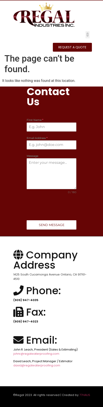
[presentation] (51, 207)
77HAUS (84, 395)
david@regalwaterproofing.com (36, 365)
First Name (35, 120)
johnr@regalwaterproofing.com (36, 354)
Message (32, 156)
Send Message (51, 225)
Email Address (37, 138)
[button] (87, 34)
